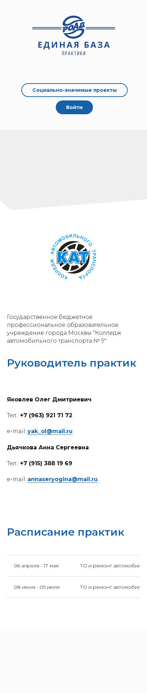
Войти (74, 107)
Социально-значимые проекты (74, 90)
